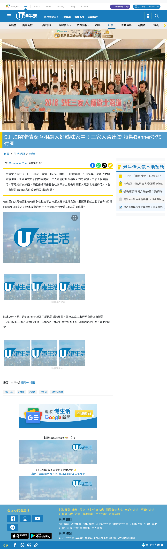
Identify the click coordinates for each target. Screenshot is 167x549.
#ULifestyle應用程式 (70, 535)
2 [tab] (79, 33)
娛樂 (97, 25)
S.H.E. (9, 385)
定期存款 (93, 17)
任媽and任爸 (28, 375)
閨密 (44, 385)
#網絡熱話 (65, 539)
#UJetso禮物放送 (104, 535)
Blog (72, 6)
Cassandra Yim (18, 156)
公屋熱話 (66, 17)
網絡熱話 (58, 385)
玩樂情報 (45, 25)
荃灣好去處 (147, 503)
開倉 (82, 503)
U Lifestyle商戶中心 (120, 7)
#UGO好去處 (66, 531)
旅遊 (33, 385)
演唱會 (12, 25)
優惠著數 (27, 25)
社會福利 (114, 507)
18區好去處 (158, 25)
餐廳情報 (88, 507)
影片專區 (126, 25)
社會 (111, 25)
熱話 (32, 146)
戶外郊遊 (101, 507)
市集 (75, 503)
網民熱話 (64, 517)
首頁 (6, 146)
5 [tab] (89, 33)
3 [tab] (82, 33)
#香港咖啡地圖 (126, 531)
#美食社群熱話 (84, 531)
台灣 (22, 385)
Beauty (60, 6)
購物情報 (64, 25)
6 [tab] (92, 33)
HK (25, 6)
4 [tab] (86, 33)
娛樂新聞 (79, 17)
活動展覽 (64, 503)
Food (48, 6)
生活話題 (19, 146)
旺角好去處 (66, 507)
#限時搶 (88, 535)
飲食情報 (82, 25)
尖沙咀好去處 (95, 503)
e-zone (84, 6)
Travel (37, 6)
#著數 (143, 535)
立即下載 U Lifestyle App (148, 7)
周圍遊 (141, 25)
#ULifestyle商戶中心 (127, 535)
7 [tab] (84, 37)
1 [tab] (76, 33)
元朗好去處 (131, 503)
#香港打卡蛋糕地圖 (105, 531)
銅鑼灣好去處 (114, 503)
